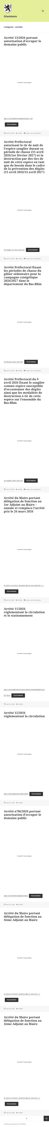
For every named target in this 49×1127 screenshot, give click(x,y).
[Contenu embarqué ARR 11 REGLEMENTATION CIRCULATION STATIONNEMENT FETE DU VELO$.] (24, 653)
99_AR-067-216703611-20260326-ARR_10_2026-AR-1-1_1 (22, 994)
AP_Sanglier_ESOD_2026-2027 (13, 481)
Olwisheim (10, 16)
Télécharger (11, 124)
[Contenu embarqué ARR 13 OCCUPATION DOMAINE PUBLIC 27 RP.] (24, 82)
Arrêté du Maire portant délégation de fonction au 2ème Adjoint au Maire (23, 1020)
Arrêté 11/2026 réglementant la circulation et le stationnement (24, 612)
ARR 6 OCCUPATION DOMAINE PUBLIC (16, 896)
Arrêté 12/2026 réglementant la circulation (24, 714)
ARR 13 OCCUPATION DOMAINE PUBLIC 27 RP (18, 119)
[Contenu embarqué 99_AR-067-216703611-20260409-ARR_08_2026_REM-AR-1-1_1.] (24, 549)
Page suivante (46, 1118)
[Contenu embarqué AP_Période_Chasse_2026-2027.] (24, 322)
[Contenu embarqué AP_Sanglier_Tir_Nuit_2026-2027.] (24, 210)
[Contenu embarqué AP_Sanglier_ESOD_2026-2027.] (24, 440)
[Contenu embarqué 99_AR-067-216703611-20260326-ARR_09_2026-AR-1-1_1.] (24, 1062)
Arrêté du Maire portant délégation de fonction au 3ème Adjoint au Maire (23, 916)
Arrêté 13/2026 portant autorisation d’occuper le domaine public (22, 41)
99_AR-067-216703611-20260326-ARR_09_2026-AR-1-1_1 (22, 1098)
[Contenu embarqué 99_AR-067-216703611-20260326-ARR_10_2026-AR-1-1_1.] (24, 958)
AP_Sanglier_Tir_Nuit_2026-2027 (14, 250)
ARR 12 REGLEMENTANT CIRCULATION (16, 794)
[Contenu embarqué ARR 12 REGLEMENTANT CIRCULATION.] (24, 754)
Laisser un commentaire (33, 133)
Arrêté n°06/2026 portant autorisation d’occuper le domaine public (22, 814)
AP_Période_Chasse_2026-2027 (13, 362)
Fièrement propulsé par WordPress (15, 1124)
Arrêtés (20, 133)
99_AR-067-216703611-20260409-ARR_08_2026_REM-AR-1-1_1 (24, 585)
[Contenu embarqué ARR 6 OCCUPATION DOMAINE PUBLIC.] (24, 856)
